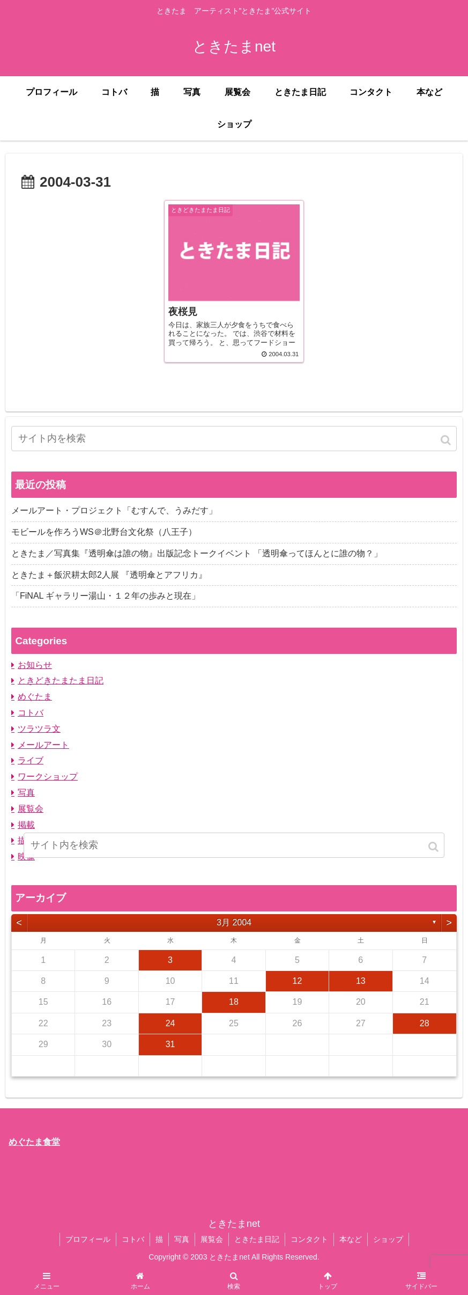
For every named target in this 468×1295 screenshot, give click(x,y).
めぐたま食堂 (34, 1141)
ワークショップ (48, 776)
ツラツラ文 (39, 728)
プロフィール (87, 1239)
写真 (26, 792)
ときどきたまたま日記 (60, 680)
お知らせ (35, 664)
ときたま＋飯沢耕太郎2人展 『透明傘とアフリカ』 (109, 574)
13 (361, 980)
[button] (446, 440)
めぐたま (35, 696)
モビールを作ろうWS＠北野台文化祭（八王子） (104, 531)
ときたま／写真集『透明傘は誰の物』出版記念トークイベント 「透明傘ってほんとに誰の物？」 (196, 553)
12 (297, 980)
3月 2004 (234, 922)
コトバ (30, 712)
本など (350, 1239)
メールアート (43, 744)
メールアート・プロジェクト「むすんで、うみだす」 (114, 510)
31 (170, 1044)
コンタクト (309, 1239)
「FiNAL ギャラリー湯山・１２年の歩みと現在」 (105, 595)
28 (424, 1023)
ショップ (388, 1239)
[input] (234, 438)
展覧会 (30, 808)
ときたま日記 (256, 1239)
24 (170, 1023)
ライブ (30, 760)
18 (234, 1001)
